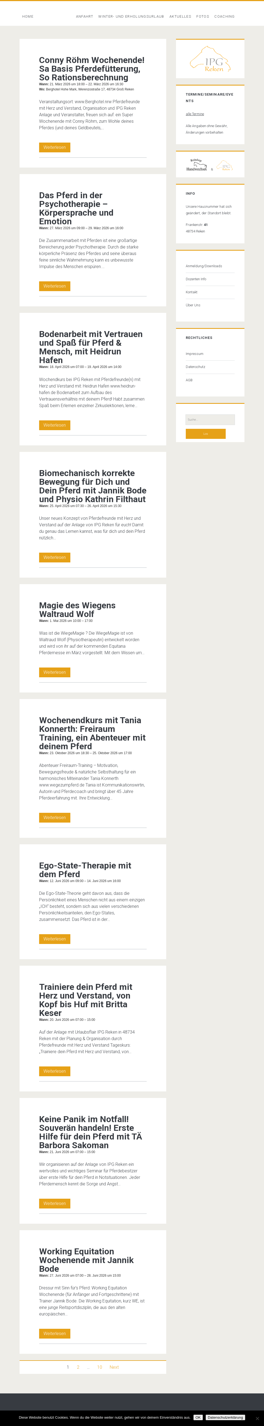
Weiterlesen (56, 147)
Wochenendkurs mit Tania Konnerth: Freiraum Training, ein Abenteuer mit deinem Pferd (92, 733)
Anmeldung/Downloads (204, 266)
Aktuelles (180, 16)
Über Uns (193, 305)
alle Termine (195, 114)
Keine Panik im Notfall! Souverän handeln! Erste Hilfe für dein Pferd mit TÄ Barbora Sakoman (90, 1132)
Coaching (224, 16)
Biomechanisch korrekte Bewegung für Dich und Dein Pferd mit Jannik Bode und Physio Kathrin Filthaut (92, 486)
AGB (189, 380)
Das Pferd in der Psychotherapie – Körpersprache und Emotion (76, 208)
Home (27, 16)
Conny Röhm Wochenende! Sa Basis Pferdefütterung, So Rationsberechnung (91, 69)
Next (114, 1367)
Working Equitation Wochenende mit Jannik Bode (86, 1260)
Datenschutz (195, 367)
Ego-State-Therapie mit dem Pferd (85, 869)
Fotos (202, 16)
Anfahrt (84, 16)
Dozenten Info (196, 279)
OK (198, 1417)
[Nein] (257, 1418)
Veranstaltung (55, 16)
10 (99, 1367)
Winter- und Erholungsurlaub (131, 16)
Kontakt (191, 292)
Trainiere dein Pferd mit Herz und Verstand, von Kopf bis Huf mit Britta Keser (85, 1000)
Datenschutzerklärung (225, 1417)
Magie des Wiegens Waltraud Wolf (77, 609)
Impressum (194, 354)
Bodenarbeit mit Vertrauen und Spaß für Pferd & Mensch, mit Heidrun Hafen (91, 347)
